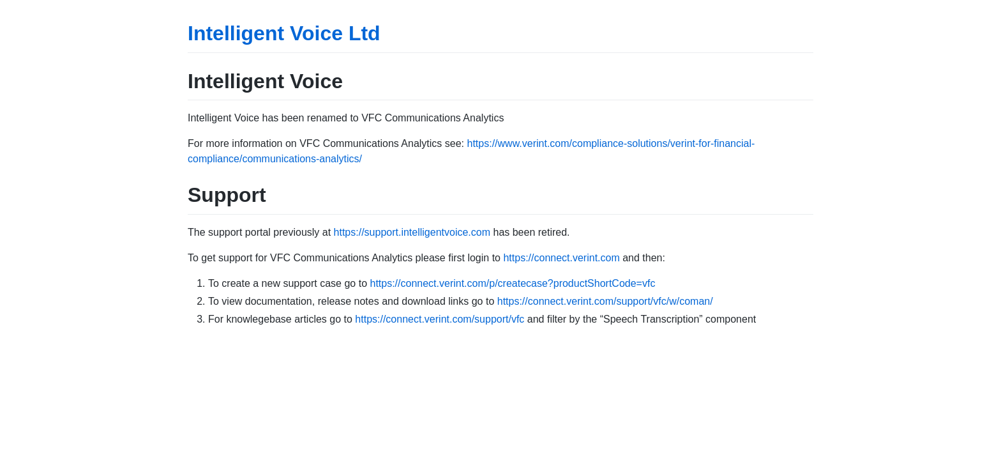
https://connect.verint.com (561, 257)
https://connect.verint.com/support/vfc (439, 319)
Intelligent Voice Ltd (284, 33)
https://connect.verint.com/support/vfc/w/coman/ (605, 301)
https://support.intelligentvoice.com (412, 232)
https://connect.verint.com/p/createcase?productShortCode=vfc (512, 283)
